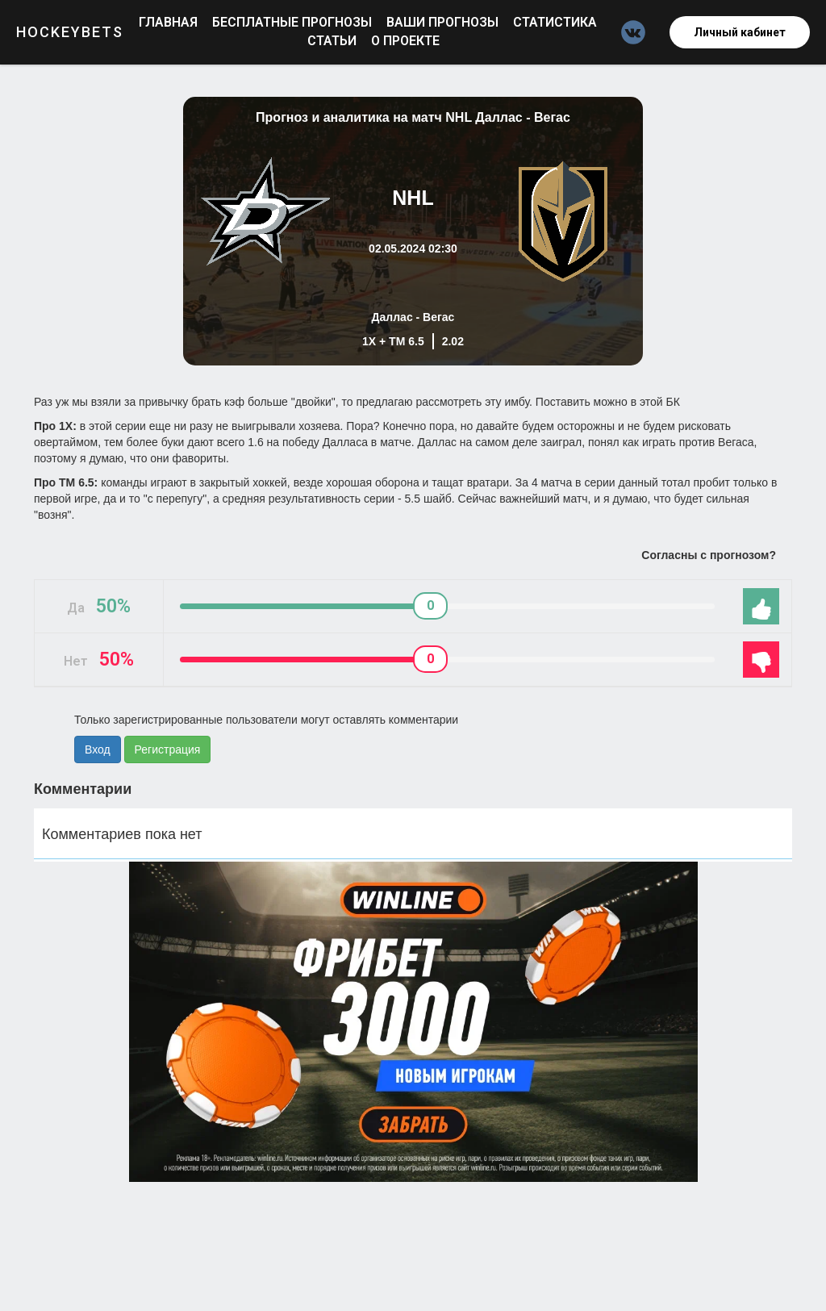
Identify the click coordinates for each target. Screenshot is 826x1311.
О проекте (405, 40)
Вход (98, 749)
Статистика (555, 22)
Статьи (333, 40)
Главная (170, 22)
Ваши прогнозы (444, 22)
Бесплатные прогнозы (293, 22)
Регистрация (168, 749)
